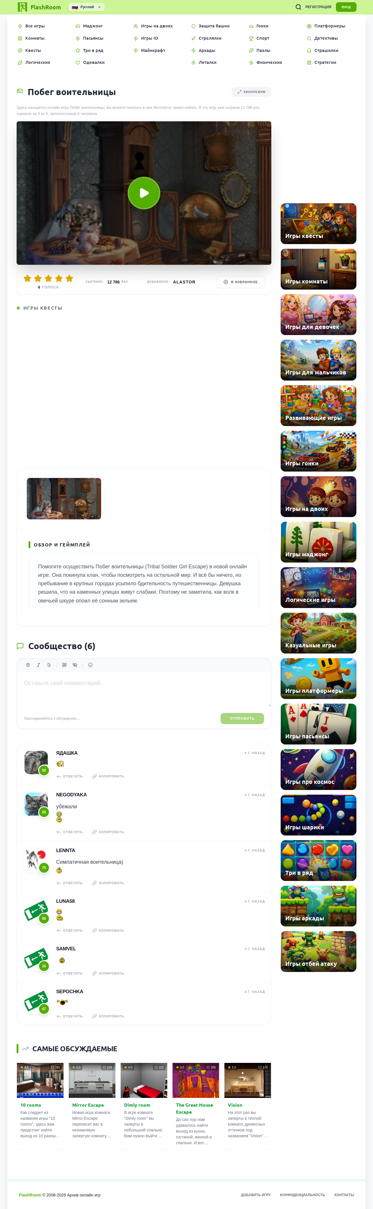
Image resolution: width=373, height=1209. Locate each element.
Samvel (66, 949)
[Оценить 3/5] (48, 278)
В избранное (241, 282)
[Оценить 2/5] (38, 278)
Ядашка (67, 754)
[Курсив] (38, 666)
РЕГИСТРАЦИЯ (317, 7)
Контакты (344, 1194)
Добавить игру (256, 1194)
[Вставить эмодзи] (90, 666)
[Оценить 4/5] (59, 278)
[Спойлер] (75, 666)
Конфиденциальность (302, 1194)
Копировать (108, 777)
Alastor (184, 282)
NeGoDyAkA (71, 795)
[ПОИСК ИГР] (297, 7)
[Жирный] (28, 666)
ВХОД (345, 7)
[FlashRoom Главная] (39, 7)
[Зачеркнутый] (49, 666)
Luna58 (65, 901)
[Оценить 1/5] (27, 278)
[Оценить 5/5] (69, 278)
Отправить (242, 720)
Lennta (65, 851)
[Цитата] (64, 666)
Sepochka (69, 991)
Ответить (69, 777)
